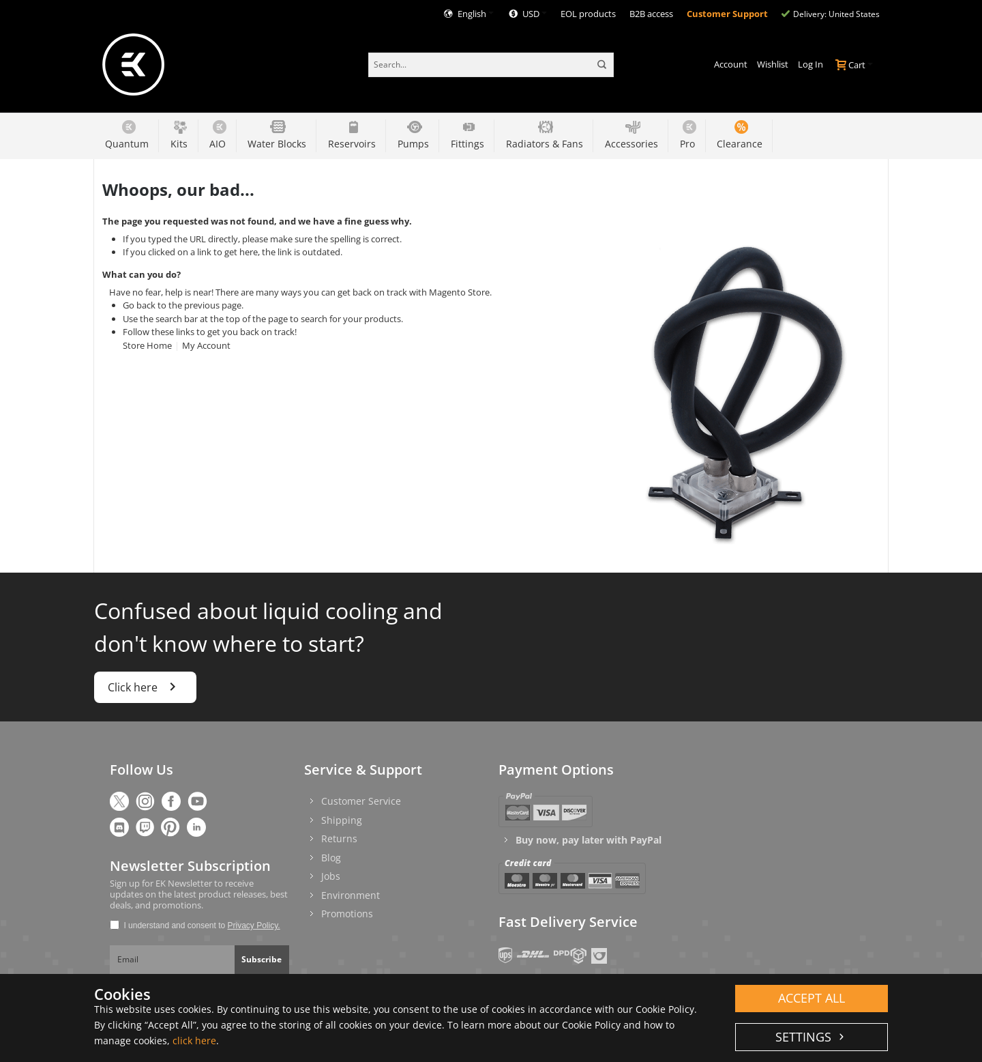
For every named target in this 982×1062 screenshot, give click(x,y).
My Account (206, 345)
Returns (339, 838)
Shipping (341, 820)
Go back (139, 305)
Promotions (347, 913)
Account (730, 64)
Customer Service (361, 800)
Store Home (147, 345)
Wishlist (772, 64)
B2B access (651, 14)
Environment (350, 895)
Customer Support (727, 14)
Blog (331, 857)
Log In (810, 64)
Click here (145, 686)
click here (194, 1040)
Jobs (330, 876)
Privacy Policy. (254, 925)
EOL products (588, 14)
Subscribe (261, 959)
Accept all (811, 998)
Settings (805, 1037)
